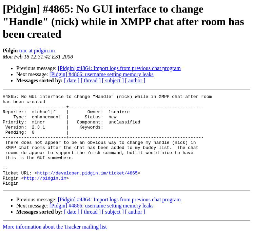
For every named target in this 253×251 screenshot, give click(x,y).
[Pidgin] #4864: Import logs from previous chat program (119, 68)
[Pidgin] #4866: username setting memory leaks (102, 74)
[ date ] (71, 80)
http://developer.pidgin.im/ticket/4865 (87, 189)
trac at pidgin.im (37, 50)
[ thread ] (91, 80)
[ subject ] (113, 80)
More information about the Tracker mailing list (55, 245)
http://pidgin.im (45, 195)
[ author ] (135, 80)
